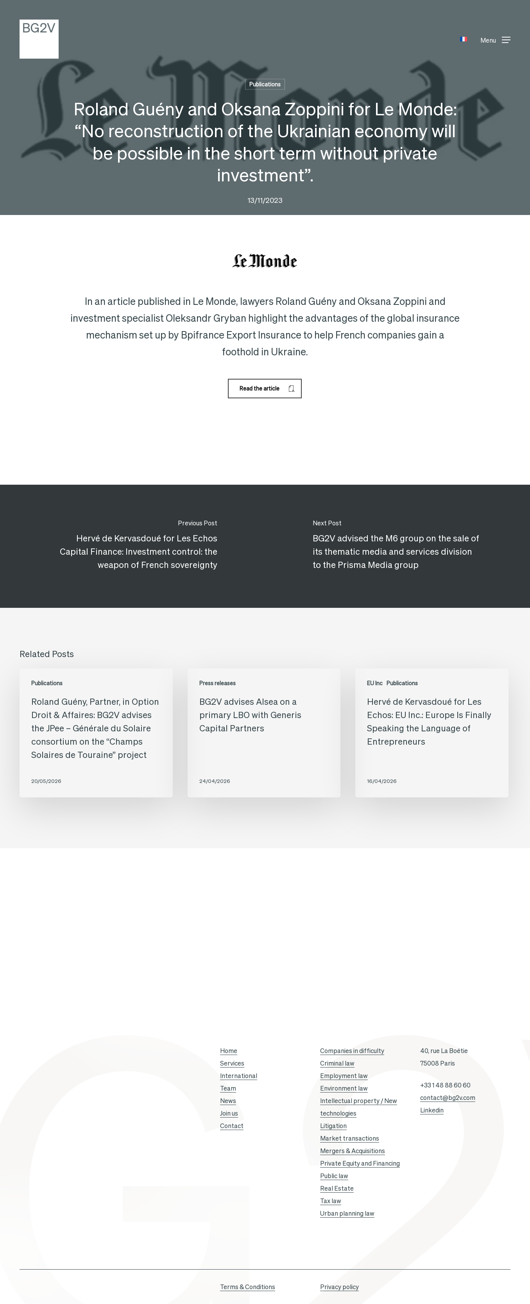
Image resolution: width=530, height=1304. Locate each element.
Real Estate (337, 1188)
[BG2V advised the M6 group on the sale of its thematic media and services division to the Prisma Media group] (397, 546)
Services (232, 1063)
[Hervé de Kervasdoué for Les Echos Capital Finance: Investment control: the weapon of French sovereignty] (132, 546)
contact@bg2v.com (447, 1097)
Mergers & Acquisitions (352, 1150)
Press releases (217, 683)
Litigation (333, 1125)
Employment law (344, 1075)
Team (228, 1088)
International (238, 1075)
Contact (232, 1125)
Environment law (344, 1088)
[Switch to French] (463, 39)
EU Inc (375, 683)
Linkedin (432, 1110)
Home (228, 1050)
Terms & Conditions (247, 1286)
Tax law (330, 1200)
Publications (265, 84)
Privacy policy (339, 1286)
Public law (334, 1175)
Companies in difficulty (352, 1050)
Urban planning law (347, 1213)
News (228, 1100)
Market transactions (349, 1138)
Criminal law (337, 1063)
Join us (229, 1113)
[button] (495, 39)
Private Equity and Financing (360, 1163)
